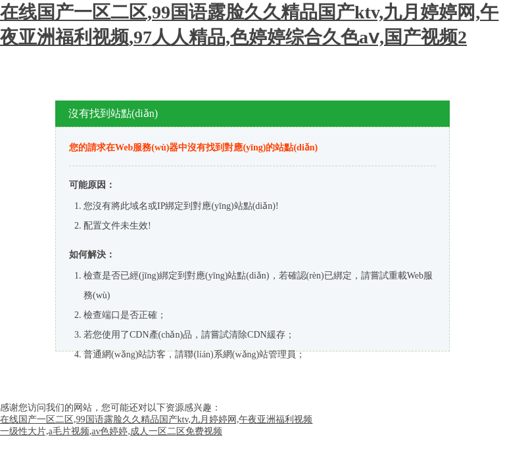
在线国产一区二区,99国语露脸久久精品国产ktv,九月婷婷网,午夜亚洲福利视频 (156, 419)
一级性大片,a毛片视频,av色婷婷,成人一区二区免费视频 (111, 431)
